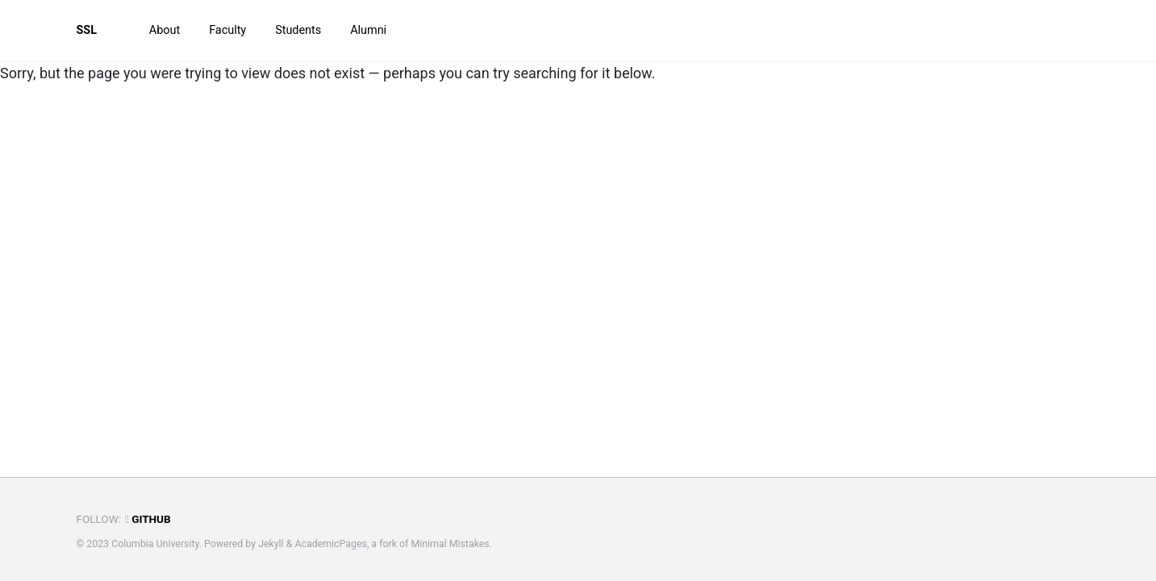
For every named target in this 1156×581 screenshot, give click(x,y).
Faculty (227, 30)
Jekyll (271, 544)
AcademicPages (330, 544)
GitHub (148, 518)
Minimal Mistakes (450, 544)
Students (298, 30)
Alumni (368, 30)
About (164, 30)
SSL (87, 30)
